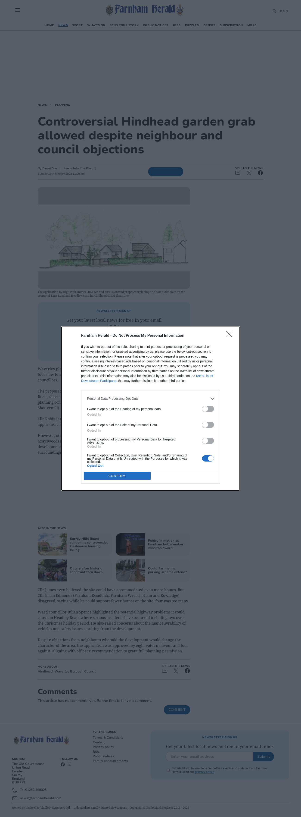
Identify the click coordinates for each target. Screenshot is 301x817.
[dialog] (151, 408)
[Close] (230, 335)
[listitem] (150, 398)
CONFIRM (117, 476)
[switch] (208, 409)
